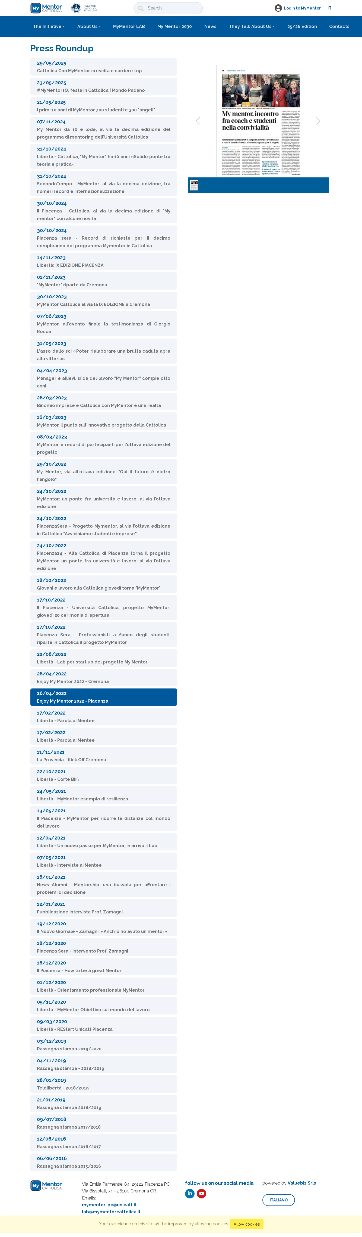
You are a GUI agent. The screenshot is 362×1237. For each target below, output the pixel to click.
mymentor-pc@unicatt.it (109, 1204)
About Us (87, 26)
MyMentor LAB (129, 26)
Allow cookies (247, 1224)
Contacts (339, 26)
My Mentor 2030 (174, 26)
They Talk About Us (250, 26)
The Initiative (47, 26)
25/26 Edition (302, 26)
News (210, 26)
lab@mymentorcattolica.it (111, 1211)
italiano (279, 1200)
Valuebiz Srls (302, 1183)
